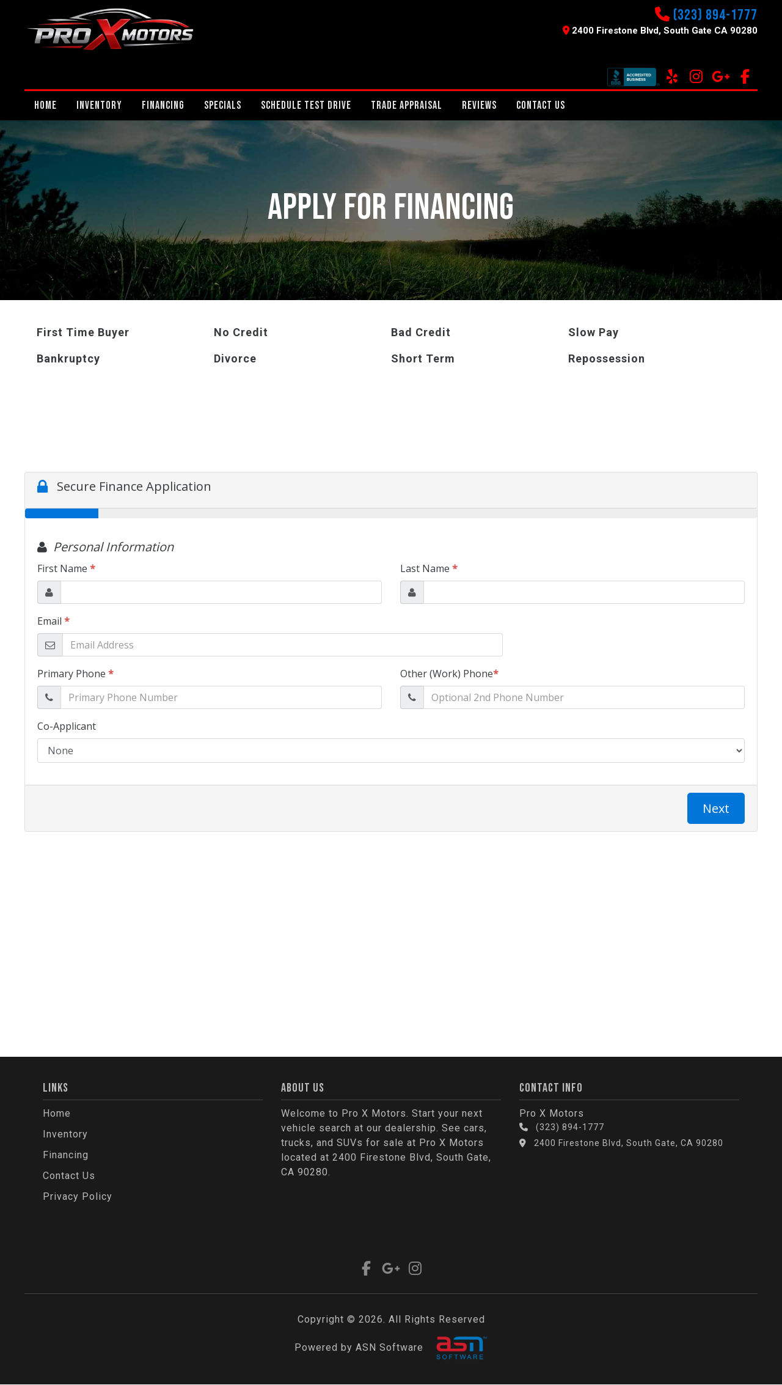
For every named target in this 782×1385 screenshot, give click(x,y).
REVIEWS (479, 105)
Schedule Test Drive (306, 105)
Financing (163, 105)
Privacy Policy (77, 1196)
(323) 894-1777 (715, 15)
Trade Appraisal (406, 105)
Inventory (99, 105)
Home (45, 105)
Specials (222, 105)
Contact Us (540, 105)
